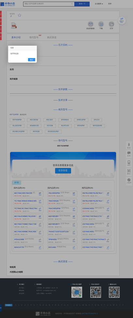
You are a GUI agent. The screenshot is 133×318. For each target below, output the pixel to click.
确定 (31, 60)
